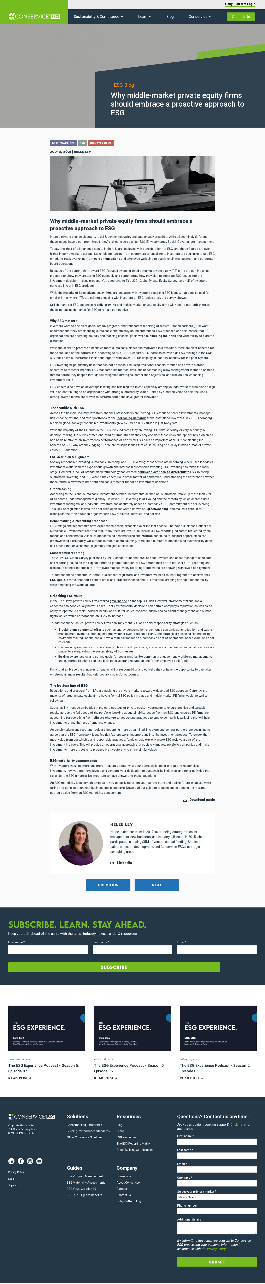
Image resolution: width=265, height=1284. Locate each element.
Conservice (198, 16)
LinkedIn (121, 862)
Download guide (202, 799)
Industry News (106, 143)
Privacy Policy (16, 1173)
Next (157, 884)
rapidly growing (105, 304)
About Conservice (128, 1183)
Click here (238, 1125)
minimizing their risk (161, 335)
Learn (142, 16)
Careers (122, 1189)
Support (12, 1186)
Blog (170, 16)
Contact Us (241, 17)
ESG (85, 143)
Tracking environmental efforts (81, 629)
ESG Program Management (85, 1177)
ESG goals (57, 579)
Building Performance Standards (88, 1132)
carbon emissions (107, 258)
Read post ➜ (19, 1078)
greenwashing (157, 508)
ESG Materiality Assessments (86, 1183)
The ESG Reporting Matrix (133, 1144)
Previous (108, 884)
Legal (11, 1179)
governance (118, 600)
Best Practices (64, 143)
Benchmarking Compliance (84, 1125)
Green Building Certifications (135, 1150)
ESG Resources (126, 1138)
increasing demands (131, 417)
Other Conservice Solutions (84, 1138)
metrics (147, 535)
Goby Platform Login (240, 4)
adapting (199, 304)
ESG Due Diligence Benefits (84, 1195)
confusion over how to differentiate (163, 471)
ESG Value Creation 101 (82, 1189)
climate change (104, 717)
